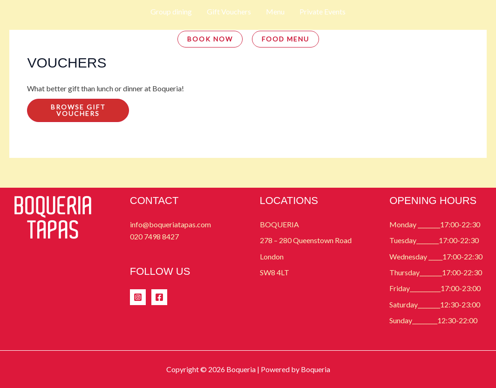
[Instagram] (138, 297)
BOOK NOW (210, 39)
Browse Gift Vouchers (78, 110)
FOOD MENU (285, 39)
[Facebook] (159, 297)
